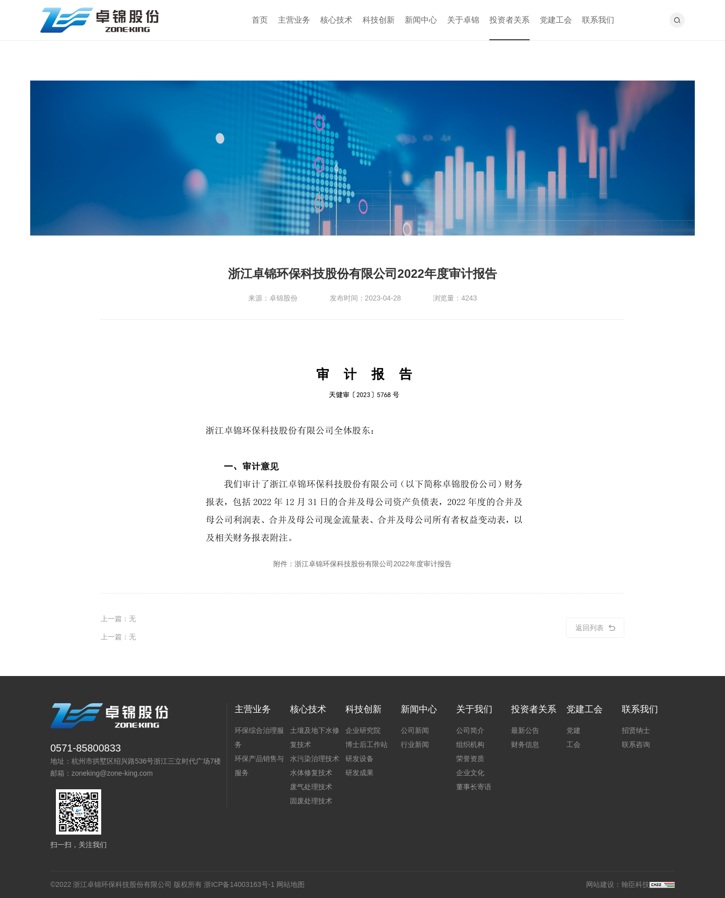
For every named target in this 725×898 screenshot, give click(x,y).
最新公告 (525, 730)
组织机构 (470, 744)
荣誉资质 (470, 759)
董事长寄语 (473, 787)
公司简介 (470, 730)
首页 (260, 20)
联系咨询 (636, 744)
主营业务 (294, 20)
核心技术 (336, 20)
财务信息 (525, 744)
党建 (573, 730)
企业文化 (470, 773)
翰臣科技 (635, 884)
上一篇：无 (118, 619)
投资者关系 (509, 20)
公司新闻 (415, 730)
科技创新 (378, 20)
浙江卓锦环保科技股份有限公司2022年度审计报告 (373, 564)
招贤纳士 (636, 730)
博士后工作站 (366, 744)
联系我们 (598, 20)
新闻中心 (421, 20)
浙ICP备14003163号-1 (239, 884)
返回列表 (595, 628)
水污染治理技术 (314, 759)
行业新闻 (415, 744)
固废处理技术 (311, 801)
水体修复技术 (311, 773)
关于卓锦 (463, 20)
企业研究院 (363, 730)
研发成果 (359, 773)
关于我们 (474, 709)
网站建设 (600, 884)
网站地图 (290, 884)
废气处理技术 (311, 787)
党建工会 (556, 20)
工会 (573, 744)
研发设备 (359, 759)
